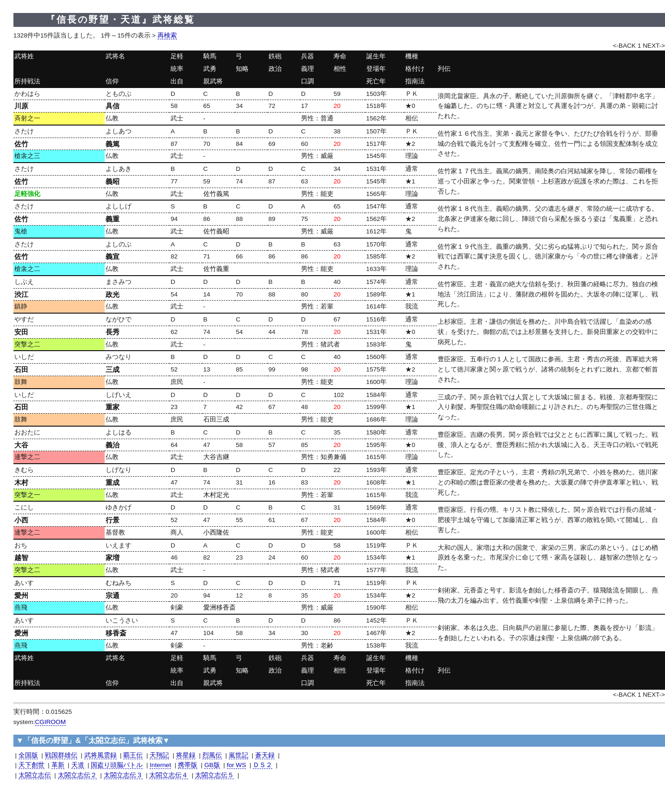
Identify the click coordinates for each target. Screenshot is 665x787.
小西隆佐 (216, 532)
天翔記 (159, 755)
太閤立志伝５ (214, 775)
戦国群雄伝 (61, 755)
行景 (112, 520)
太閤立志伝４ (168, 775)
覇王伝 (133, 755)
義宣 (112, 256)
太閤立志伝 (35, 775)
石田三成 (216, 419)
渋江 (21, 294)
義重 (112, 219)
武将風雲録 (100, 755)
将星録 (185, 755)
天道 (77, 765)
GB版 (212, 765)
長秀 (112, 332)
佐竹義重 (216, 268)
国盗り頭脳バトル (117, 765)
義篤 (112, 144)
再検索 (167, 35)
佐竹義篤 (216, 193)
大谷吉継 (216, 456)
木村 (21, 482)
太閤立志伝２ (77, 775)
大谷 (21, 445)
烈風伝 (212, 755)
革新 (57, 765)
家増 (112, 557)
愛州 (21, 595)
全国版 (28, 755)
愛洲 (21, 633)
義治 (112, 445)
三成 (112, 369)
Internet (160, 765)
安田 (21, 332)
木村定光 (216, 494)
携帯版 (187, 765)
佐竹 (21, 144)
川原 (21, 106)
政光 (112, 294)
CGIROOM (50, 721)
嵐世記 (238, 755)
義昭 (112, 181)
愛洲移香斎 (219, 607)
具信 (112, 106)
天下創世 (31, 765)
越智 (21, 557)
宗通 (112, 595)
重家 (112, 407)
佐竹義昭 (216, 231)
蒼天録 (265, 755)
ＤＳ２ (262, 765)
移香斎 (116, 633)
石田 (21, 369)
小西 (21, 520)
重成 (112, 482)
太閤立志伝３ (123, 775)
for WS (236, 765)
